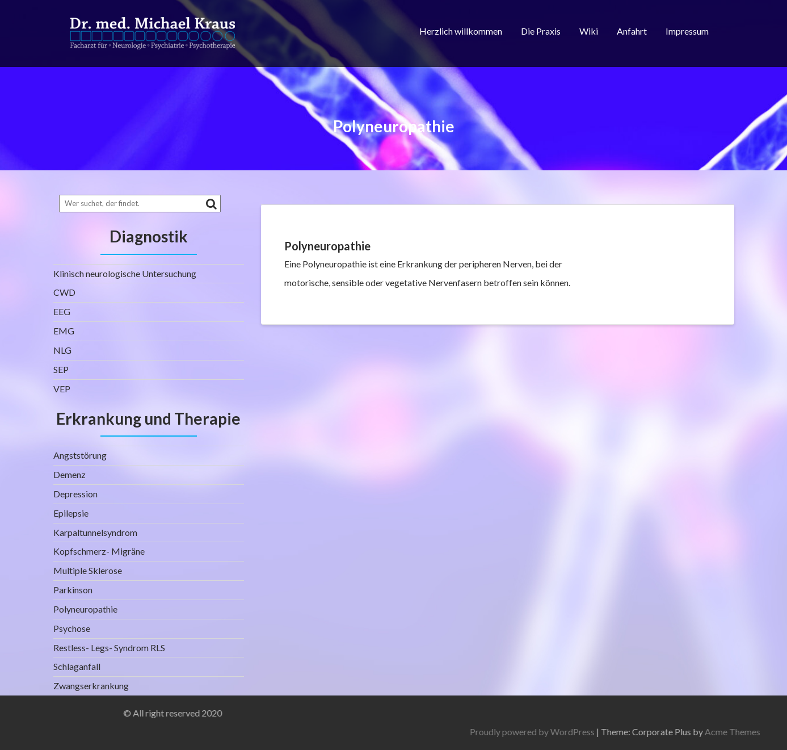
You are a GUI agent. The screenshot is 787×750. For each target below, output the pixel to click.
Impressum (687, 31)
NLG (62, 350)
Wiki (588, 31)
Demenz (69, 474)
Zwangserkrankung (91, 685)
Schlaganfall (76, 666)
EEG (61, 311)
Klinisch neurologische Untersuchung (124, 273)
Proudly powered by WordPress (669, 731)
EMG (63, 330)
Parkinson (72, 589)
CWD (64, 292)
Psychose (71, 628)
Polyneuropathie (85, 609)
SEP (61, 369)
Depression (75, 493)
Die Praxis (541, 31)
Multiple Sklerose (87, 570)
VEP (61, 388)
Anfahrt (632, 31)
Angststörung (80, 455)
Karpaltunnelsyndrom (95, 532)
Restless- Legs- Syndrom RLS (109, 647)
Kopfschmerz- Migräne (99, 551)
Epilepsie (71, 513)
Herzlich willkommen (460, 31)
